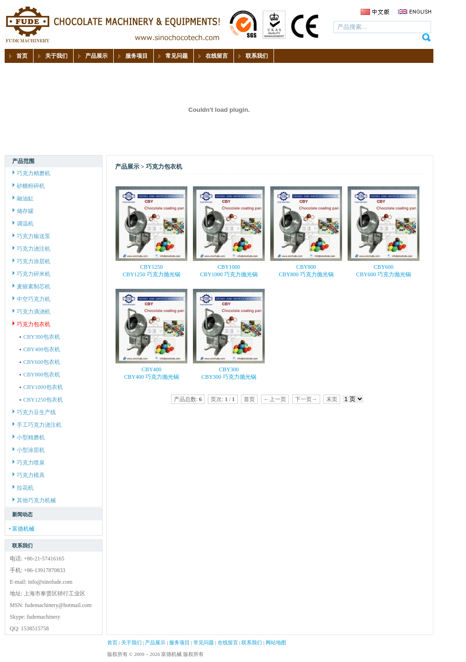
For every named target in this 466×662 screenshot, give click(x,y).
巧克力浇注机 (31, 249)
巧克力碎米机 (31, 274)
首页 (112, 642)
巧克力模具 (29, 475)
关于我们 (131, 642)
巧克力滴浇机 (31, 311)
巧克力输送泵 (31, 236)
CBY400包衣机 (40, 349)
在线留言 (228, 642)
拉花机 (23, 488)
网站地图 (276, 642)
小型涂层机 (29, 450)
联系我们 (251, 642)
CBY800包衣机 (40, 374)
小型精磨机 (29, 437)
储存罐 (23, 211)
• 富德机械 (21, 529)
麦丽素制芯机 (31, 286)
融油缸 (23, 198)
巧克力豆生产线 (34, 412)
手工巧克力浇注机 (37, 425)
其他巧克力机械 (34, 500)
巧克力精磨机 (31, 173)
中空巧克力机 (31, 299)
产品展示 (155, 642)
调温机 (23, 223)
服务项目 (179, 642)
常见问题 (203, 642)
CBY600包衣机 (40, 362)
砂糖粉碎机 (29, 186)
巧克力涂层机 (31, 261)
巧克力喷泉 (29, 462)
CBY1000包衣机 (41, 387)
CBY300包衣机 (40, 337)
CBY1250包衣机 (41, 399)
